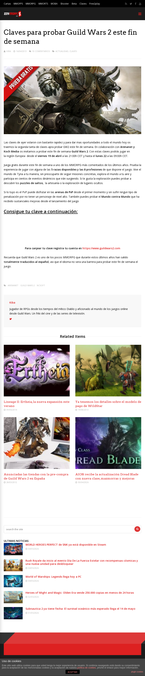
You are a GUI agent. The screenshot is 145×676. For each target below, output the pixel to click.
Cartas (7, 3)
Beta (74, 3)
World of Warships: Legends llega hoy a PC (53, 576)
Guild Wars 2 (27, 285)
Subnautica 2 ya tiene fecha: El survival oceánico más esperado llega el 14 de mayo (80, 608)
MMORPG (31, 3)
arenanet (13, 285)
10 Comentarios (41, 51)
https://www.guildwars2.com (101, 248)
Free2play (94, 3)
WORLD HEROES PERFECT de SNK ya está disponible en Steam (65, 544)
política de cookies (86, 667)
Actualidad (62, 51)
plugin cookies (137, 672)
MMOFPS (18, 3)
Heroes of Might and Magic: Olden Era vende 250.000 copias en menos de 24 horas (79, 592)
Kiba (8, 51)
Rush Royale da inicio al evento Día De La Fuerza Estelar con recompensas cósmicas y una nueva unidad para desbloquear (81, 562)
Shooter (64, 3)
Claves (82, 3)
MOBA (54, 3)
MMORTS (43, 3)
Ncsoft (41, 285)
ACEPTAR (72, 672)
